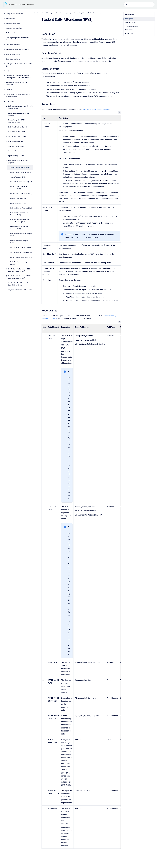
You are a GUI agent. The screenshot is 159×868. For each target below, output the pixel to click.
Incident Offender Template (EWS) (21, 208)
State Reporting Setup (13, 59)
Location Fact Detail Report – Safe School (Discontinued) (19, 284)
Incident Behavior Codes (16, 151)
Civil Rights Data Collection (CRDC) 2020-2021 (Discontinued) (19, 270)
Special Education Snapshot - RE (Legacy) (18, 114)
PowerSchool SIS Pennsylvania (21, 4)
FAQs (7, 71)
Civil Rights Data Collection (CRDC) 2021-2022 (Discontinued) (19, 277)
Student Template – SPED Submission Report (16, 121)
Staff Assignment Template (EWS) (21, 252)
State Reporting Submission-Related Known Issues (17, 39)
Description (129, 19)
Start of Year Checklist (13, 44)
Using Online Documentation (15, 14)
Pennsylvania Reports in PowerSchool (18, 49)
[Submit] (126, 4)
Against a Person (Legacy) (16, 146)
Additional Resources (13, 23)
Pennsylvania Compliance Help (57, 13)
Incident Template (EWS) (18, 198)
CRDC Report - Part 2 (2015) (17, 136)
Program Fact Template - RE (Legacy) (20, 290)
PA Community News (13, 33)
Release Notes (10, 18)
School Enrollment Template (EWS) (19, 242)
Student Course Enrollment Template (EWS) (19, 188)
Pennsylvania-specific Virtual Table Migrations (17, 84)
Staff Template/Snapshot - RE (17, 127)
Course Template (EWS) (18, 177)
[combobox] (139, 4)
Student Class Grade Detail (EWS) (21, 193)
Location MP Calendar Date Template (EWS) (19, 228)
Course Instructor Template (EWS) (21, 182)
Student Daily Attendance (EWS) (20, 167)
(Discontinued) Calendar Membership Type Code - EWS (18, 95)
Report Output (129, 33)
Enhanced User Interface (14, 28)
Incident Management (13, 54)
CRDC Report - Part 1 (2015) (17, 132)
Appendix (9, 89)
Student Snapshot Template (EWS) (21, 257)
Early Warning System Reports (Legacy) (18, 162)
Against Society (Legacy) (16, 156)
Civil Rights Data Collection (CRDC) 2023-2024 (19, 65)
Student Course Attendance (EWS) (21, 172)
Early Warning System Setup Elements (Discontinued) (20, 107)
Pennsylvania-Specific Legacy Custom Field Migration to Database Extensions (18, 77)
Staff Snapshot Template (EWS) (20, 247)
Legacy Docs (10, 101)
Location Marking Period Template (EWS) (21, 235)
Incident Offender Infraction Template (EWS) (19, 214)
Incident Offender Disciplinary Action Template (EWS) (19, 221)
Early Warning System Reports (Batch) (20, 263)
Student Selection (132, 26)
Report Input (129, 30)
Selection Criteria (130, 22)
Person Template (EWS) (18, 203)
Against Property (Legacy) (16, 141)
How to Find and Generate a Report (96, 109)
